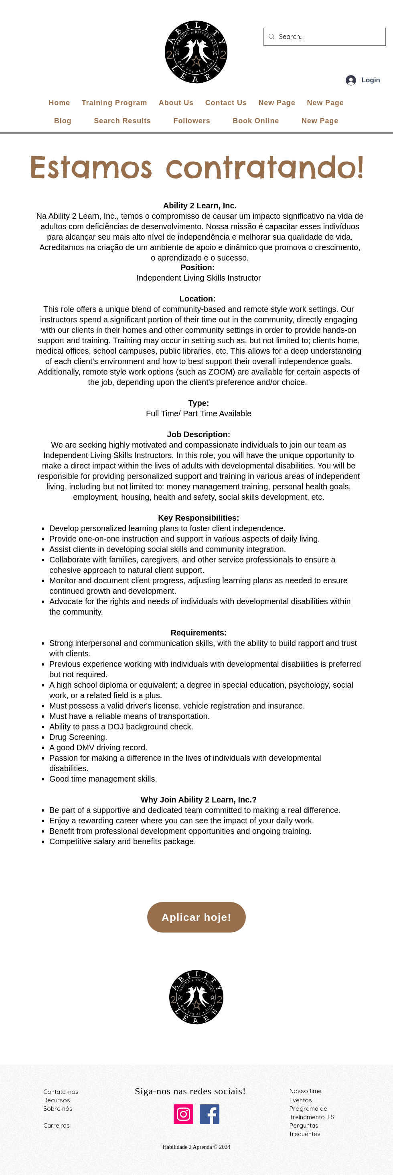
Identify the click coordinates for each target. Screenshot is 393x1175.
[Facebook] (209, 1114)
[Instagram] (183, 1114)
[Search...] (324, 36)
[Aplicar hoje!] (196, 917)
